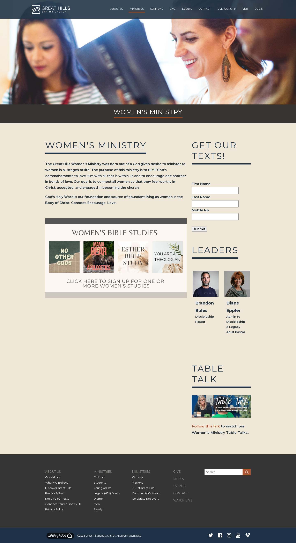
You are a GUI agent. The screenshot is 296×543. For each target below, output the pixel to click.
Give (173, 8)
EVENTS (179, 486)
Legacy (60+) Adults (107, 493)
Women (99, 498)
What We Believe (56, 482)
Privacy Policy (54, 509)
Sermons (156, 8)
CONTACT (180, 493)
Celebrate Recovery (145, 498)
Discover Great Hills (58, 488)
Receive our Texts (57, 498)
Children (99, 477)
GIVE (177, 472)
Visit (245, 8)
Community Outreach (146, 493)
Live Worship (226, 8)
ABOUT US (53, 472)
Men (97, 504)
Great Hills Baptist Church (100, 535)
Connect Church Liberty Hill (63, 504)
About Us (116, 8)
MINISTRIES (103, 472)
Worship (137, 477)
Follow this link (206, 426)
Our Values (52, 477)
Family (98, 509)
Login (259, 8)
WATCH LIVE (182, 500)
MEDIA (178, 479)
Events (187, 8)
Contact (204, 8)
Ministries (137, 8)
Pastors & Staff (54, 493)
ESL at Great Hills (143, 488)
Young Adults (102, 488)
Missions (137, 482)
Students (100, 482)
